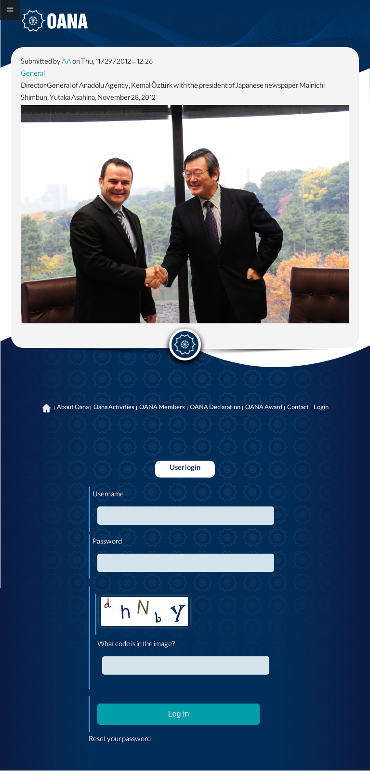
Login (321, 408)
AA (66, 62)
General (33, 74)
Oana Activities (113, 408)
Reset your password (120, 740)
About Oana (73, 408)
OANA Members (162, 408)
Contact (298, 408)
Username (108, 495)
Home (46, 408)
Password (107, 542)
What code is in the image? (136, 645)
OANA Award (263, 408)
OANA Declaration (215, 408)
